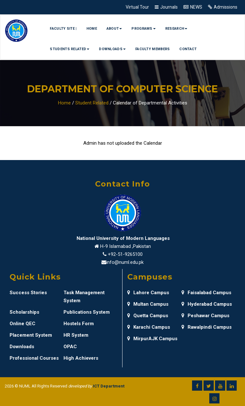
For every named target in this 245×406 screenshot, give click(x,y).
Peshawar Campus (205, 315)
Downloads (112, 49)
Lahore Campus (148, 292)
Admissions (225, 7)
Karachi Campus (148, 327)
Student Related (91, 103)
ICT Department (108, 386)
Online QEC (22, 323)
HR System (75, 335)
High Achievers (80, 358)
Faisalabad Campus (206, 292)
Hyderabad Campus (207, 304)
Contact (188, 49)
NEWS (196, 7)
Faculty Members (152, 49)
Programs (143, 29)
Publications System (86, 312)
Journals (169, 7)
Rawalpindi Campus (207, 327)
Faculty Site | (63, 29)
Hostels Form (78, 323)
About (114, 29)
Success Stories (28, 292)
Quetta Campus (147, 315)
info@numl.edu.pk (125, 262)
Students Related (69, 49)
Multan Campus (147, 304)
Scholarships (24, 312)
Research (176, 29)
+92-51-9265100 (125, 254)
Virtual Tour (137, 7)
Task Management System (84, 296)
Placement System (31, 335)
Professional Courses (34, 358)
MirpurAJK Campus (152, 338)
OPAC (70, 346)
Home (91, 29)
